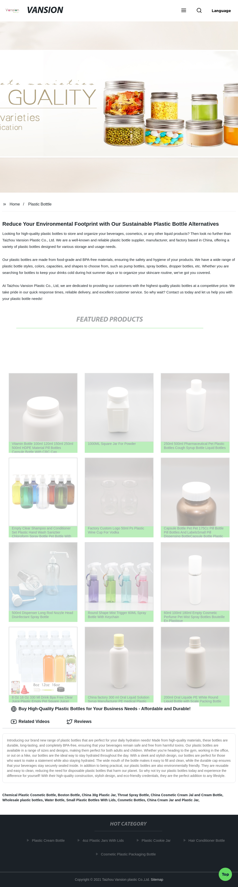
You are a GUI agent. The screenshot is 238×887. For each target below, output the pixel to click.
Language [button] (221, 10)
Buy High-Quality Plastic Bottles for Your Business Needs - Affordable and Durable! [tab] (101, 709)
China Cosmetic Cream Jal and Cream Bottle (186, 795)
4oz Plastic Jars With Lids (104, 840)
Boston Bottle (69, 795)
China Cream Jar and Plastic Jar (172, 800)
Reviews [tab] (79, 722)
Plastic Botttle (40, 204)
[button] (183, 10)
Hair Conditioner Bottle (208, 840)
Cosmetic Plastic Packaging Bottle (129, 854)
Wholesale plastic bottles (22, 800)
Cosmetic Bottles (131, 800)
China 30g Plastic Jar (99, 795)
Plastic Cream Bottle (49, 840)
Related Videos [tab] (30, 722)
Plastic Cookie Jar (157, 840)
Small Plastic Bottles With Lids (91, 800)
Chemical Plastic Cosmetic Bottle (29, 795)
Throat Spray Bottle (133, 795)
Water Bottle (54, 800)
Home (15, 204)
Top (225, 874)
